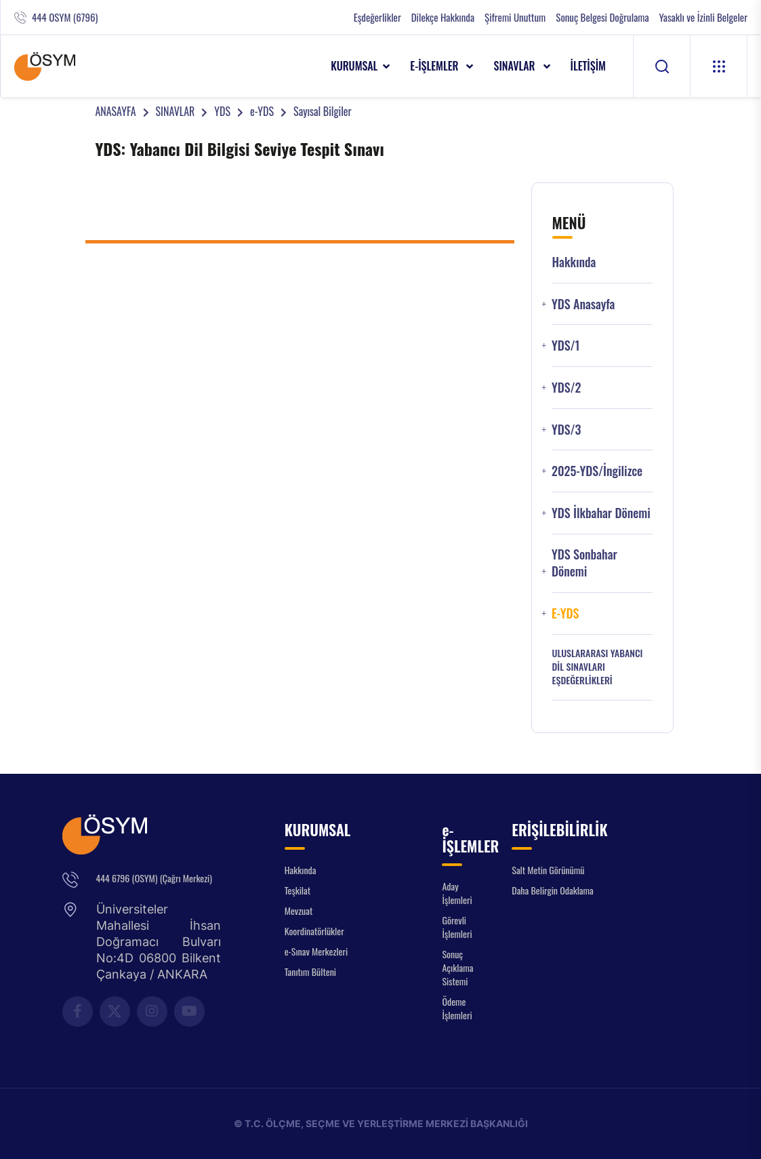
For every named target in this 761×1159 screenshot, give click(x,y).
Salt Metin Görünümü (548, 870)
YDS (222, 111)
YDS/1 (565, 345)
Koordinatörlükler (314, 931)
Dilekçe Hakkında (442, 17)
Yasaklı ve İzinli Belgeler (703, 17)
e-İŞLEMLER (435, 66)
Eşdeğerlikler (377, 17)
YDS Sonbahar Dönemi (584, 563)
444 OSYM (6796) (65, 17)
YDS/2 (566, 387)
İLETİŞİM (588, 66)
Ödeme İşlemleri (457, 1008)
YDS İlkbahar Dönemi (601, 513)
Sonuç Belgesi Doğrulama (602, 17)
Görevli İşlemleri (457, 927)
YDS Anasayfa (583, 304)
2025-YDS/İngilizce (597, 471)
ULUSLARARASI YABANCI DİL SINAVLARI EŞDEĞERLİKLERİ (597, 666)
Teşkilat (297, 890)
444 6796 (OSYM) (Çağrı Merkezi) (154, 878)
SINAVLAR (515, 66)
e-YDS (262, 111)
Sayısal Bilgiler (322, 111)
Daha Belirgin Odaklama (553, 890)
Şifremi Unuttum (515, 17)
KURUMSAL (354, 66)
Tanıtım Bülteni (310, 971)
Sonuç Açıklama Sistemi (457, 967)
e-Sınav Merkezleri (316, 951)
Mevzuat (299, 910)
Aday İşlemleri (457, 893)
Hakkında (574, 262)
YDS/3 (566, 429)
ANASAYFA (115, 111)
